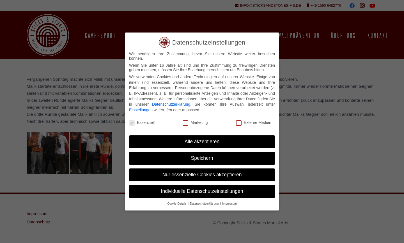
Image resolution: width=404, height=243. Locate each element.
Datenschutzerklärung (171, 104)
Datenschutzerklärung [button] (204, 203)
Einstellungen (141, 110)
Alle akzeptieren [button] (202, 141)
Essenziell (142, 122)
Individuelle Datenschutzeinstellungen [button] (202, 191)
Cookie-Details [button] (177, 203)
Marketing (195, 122)
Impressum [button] (229, 203)
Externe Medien (253, 122)
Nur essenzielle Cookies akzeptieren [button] (202, 174)
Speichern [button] (202, 158)
